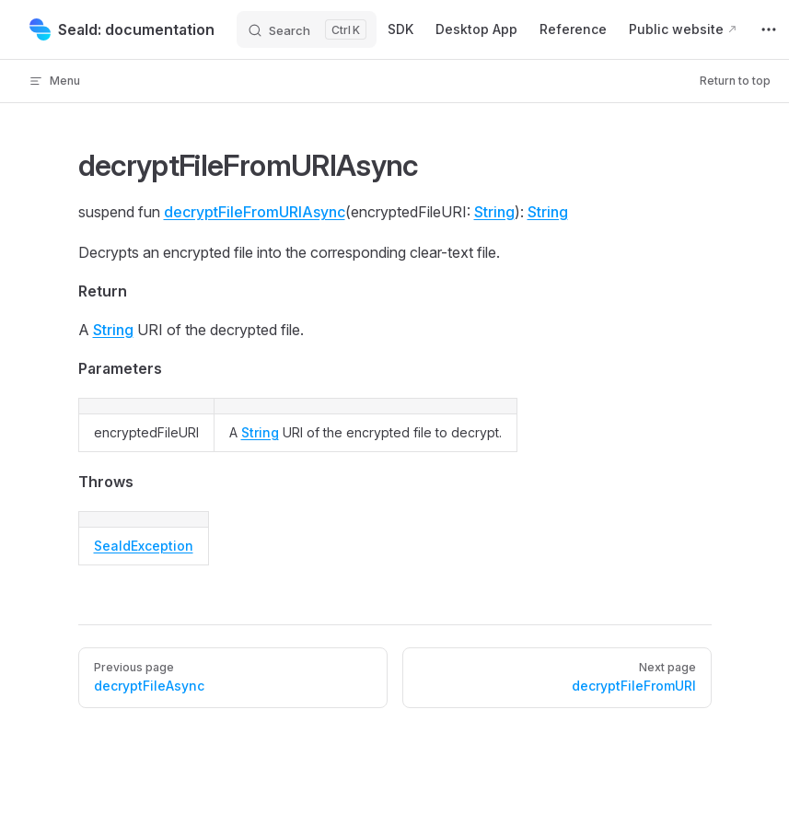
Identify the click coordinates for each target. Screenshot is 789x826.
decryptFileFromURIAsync (254, 212)
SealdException (143, 545)
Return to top (735, 80)
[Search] (307, 29)
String (494, 212)
